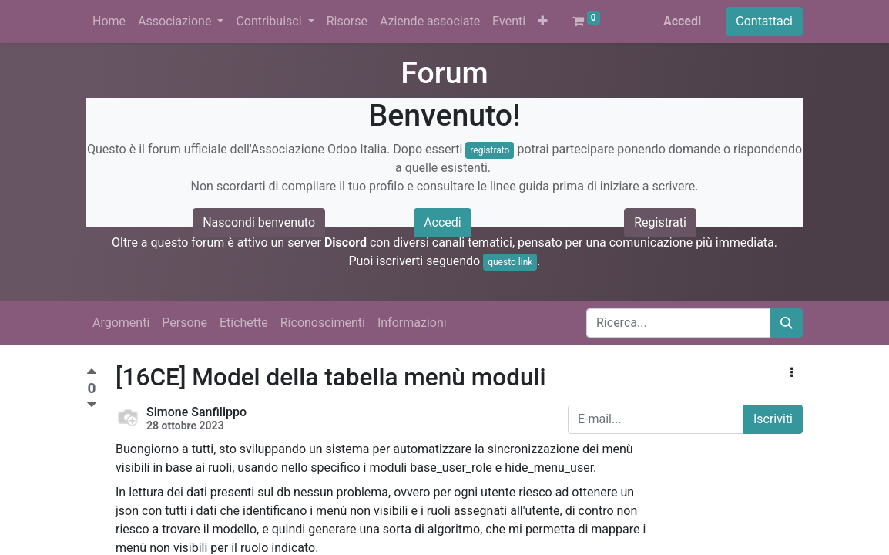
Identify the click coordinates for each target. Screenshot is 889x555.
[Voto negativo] (91, 405)
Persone (184, 322)
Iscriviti (773, 419)
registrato (489, 150)
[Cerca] (786, 323)
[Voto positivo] (91, 373)
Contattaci (764, 21)
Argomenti (120, 322)
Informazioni (412, 322)
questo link (510, 262)
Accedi (682, 21)
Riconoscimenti (322, 322)
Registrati (660, 222)
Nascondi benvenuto (259, 222)
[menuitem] (109, 21)
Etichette (244, 322)
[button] (543, 21)
